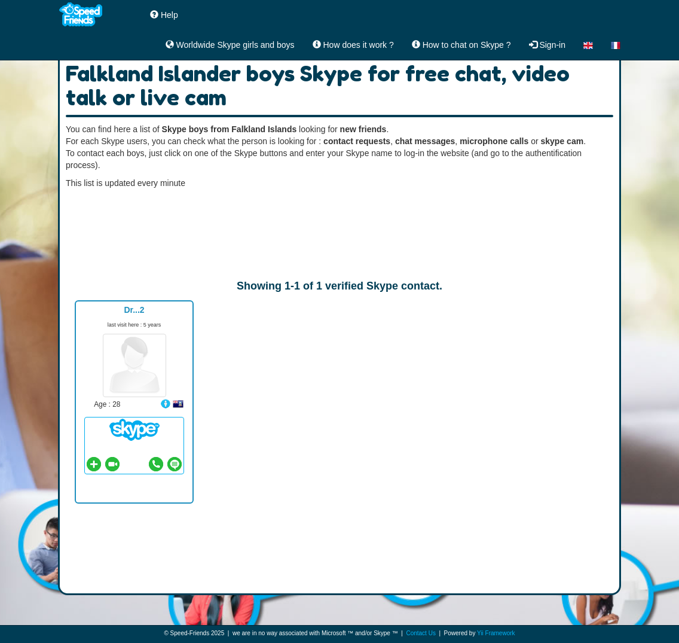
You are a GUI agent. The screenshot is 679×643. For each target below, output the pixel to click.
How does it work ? (353, 45)
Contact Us (420, 633)
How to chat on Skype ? (461, 45)
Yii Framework (496, 633)
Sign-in (547, 45)
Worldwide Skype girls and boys (230, 45)
